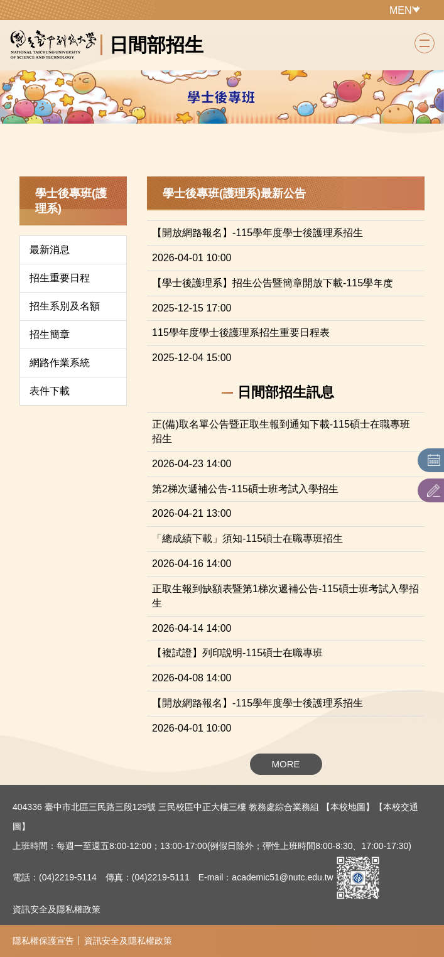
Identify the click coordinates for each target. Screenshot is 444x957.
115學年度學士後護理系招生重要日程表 (241, 332)
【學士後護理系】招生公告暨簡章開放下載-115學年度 (272, 283)
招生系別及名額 (65, 306)
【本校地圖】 (348, 807)
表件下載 (50, 391)
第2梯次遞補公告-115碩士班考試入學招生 (245, 489)
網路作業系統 (60, 362)
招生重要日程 (60, 278)
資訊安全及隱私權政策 (56, 909)
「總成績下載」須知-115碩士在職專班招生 (247, 538)
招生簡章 (50, 334)
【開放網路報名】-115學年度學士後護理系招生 (257, 232)
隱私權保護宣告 (43, 941)
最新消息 (50, 249)
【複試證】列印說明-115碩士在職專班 (237, 652)
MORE (286, 764)
